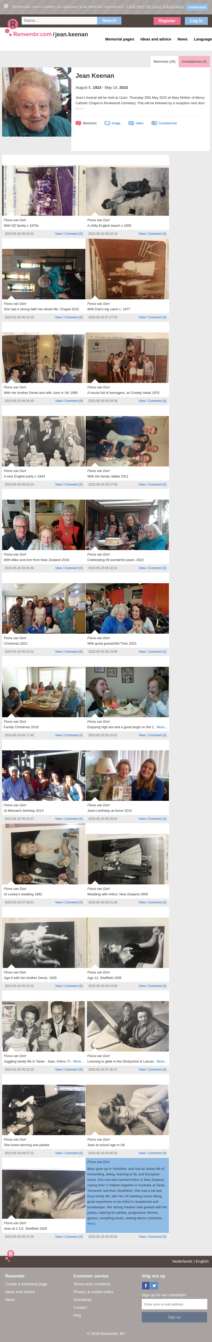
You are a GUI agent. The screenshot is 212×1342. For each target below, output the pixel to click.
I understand (197, 7)
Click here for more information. (156, 7)
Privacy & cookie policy (93, 1292)
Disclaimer (82, 1299)
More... (80, 108)
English (202, 1261)
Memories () (165, 61)
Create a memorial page (26, 1284)
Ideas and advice (20, 1292)
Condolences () (194, 61)
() (69, 234)
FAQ (77, 1315)
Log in (196, 21)
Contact (80, 1307)
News (10, 1299)
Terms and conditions (91, 1284)
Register (167, 21)
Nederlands (182, 1261)
